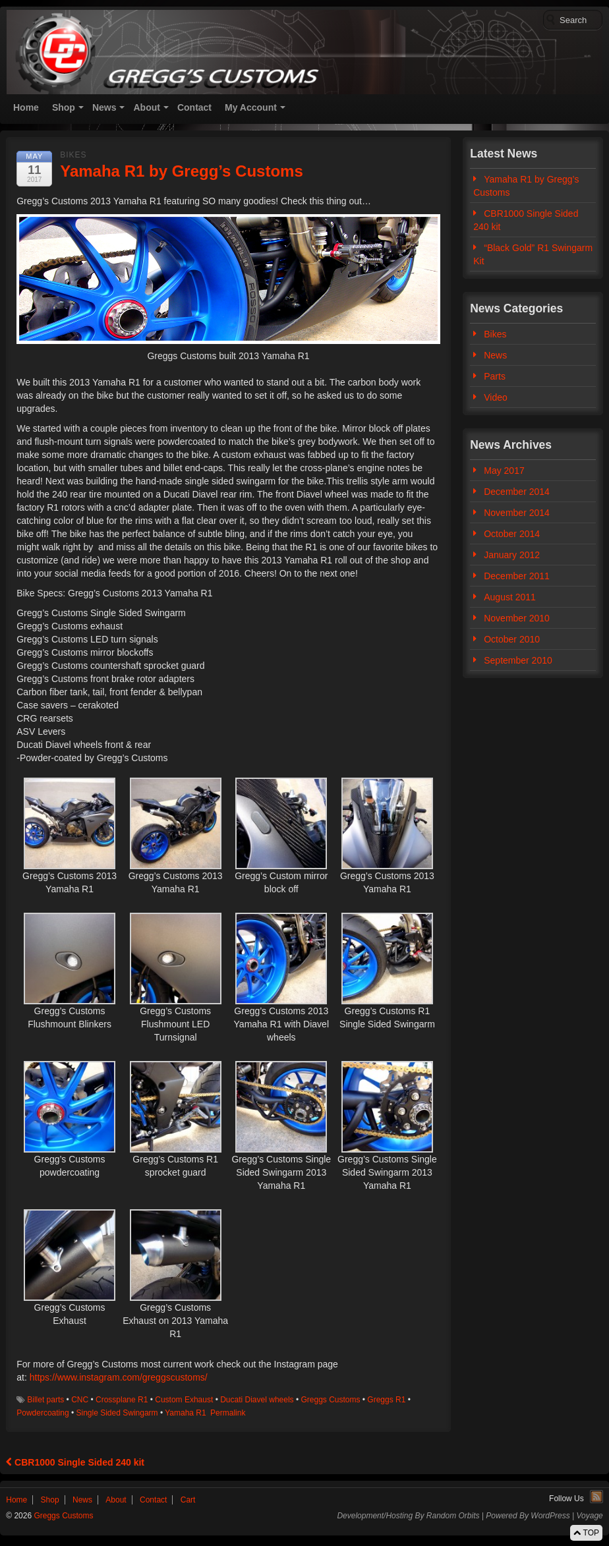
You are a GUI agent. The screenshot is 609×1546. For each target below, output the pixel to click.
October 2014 (512, 534)
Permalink (227, 1412)
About (146, 107)
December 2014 (517, 491)
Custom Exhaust (184, 1399)
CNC (79, 1399)
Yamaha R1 (185, 1412)
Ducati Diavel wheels (256, 1399)
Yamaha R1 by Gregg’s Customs (526, 186)
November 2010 (517, 618)
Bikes (73, 154)
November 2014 (517, 512)
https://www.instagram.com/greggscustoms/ (119, 1377)
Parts (495, 376)
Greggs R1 (386, 1399)
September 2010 (518, 660)
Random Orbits (453, 1515)
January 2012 (512, 555)
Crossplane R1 (122, 1399)
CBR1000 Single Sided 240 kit (75, 1462)
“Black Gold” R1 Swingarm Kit (533, 254)
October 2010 (512, 639)
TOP (586, 1532)
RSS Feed (596, 1496)
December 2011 (517, 576)
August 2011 (510, 597)
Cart (188, 1499)
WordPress (550, 1515)
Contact (194, 107)
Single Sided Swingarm (117, 1412)
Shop (63, 107)
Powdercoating (42, 1412)
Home (26, 107)
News (104, 107)
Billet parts (45, 1399)
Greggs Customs (330, 1399)
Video (496, 397)
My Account (251, 107)
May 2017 (504, 470)
